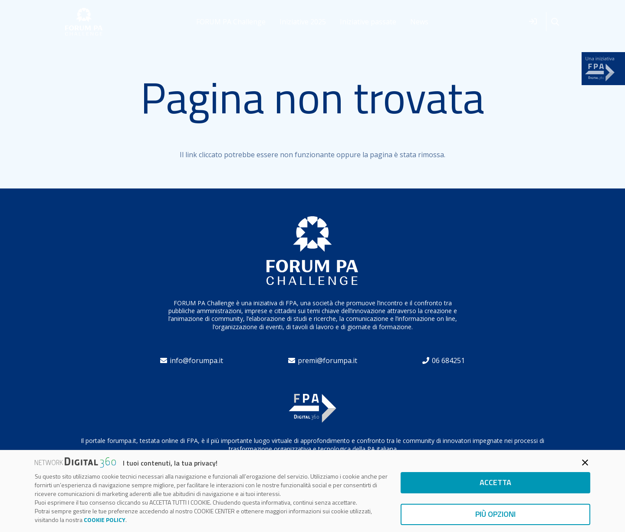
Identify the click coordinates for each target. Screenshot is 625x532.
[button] (555, 22)
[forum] (84, 22)
